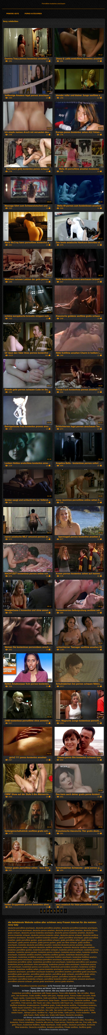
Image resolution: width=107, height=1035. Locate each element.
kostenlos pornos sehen (71, 952)
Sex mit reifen (83, 993)
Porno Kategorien (33, 14)
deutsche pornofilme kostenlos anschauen (79, 928)
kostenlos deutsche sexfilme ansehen (79, 947)
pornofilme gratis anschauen (84, 972)
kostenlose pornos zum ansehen (36, 967)
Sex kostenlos (22, 996)
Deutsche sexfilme (83, 1000)
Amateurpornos (33, 1005)
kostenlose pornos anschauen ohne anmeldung (28, 964)
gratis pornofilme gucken (26, 940)
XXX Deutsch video (76, 1020)
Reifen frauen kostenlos (22, 1008)
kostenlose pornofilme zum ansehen (81, 962)
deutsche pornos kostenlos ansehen (70, 933)
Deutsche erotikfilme (66, 998)
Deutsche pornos (87, 1008)
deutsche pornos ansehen (44, 930)
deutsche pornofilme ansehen (48, 928)
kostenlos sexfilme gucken (54, 955)
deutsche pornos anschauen (20, 930)
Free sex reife (39, 1008)
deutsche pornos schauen (71, 935)
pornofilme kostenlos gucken (46, 976)
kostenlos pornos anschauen (71, 950)
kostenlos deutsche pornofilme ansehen (35, 945)
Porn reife (87, 1022)
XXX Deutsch (18, 1020)
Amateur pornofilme (55, 1027)
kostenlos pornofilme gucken (20, 950)
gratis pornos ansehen (27, 942)
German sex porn (59, 1020)
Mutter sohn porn (49, 996)
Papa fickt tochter (56, 1013)
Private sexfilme (71, 1027)
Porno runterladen (71, 1008)
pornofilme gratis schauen (63, 974)
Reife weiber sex (42, 1015)
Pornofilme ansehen (36, 1010)
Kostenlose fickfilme (34, 998)
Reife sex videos (20, 1010)
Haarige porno (63, 996)
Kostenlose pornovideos (84, 1003)
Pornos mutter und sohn (80, 996)
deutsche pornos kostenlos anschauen (37, 933)
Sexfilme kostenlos (18, 1005)
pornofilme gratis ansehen (19, 974)
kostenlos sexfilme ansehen (30, 955)
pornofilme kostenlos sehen (55, 979)
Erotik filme (30, 1020)
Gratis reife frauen (57, 1015)
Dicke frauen (54, 1000)
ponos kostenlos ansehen (74, 969)
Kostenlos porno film (54, 1008)
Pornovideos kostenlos (86, 1005)
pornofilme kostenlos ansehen (20, 976)
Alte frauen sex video (42, 1003)
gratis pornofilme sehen (70, 940)
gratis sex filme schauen (67, 942)
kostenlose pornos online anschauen (64, 964)
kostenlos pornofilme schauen (45, 950)
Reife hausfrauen (48, 1025)
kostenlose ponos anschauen (20, 959)
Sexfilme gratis (85, 1027)
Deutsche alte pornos (44, 1022)
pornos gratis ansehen (64, 981)
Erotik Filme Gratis (28, 1000)
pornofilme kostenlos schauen (30, 979)
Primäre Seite (12, 14)
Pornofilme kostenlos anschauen (53, 4)
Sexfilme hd (42, 1013)
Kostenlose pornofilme (21, 993)
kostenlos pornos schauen (49, 952)
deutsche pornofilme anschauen (21, 928)
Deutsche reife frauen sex (62, 1003)
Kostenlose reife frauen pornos (45, 993)
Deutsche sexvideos (74, 1015)
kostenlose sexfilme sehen (27, 969)
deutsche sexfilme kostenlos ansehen (42, 938)
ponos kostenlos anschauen (51, 969)
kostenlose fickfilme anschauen (58, 957)
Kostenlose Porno (43, 1020)
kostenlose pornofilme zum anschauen (49, 962)
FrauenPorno (42, 1000)
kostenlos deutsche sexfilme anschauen (45, 947)
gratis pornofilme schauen (49, 940)
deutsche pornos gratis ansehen (69, 930)
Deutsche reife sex (74, 1022)
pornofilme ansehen (63, 972)
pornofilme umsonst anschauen (81, 979)
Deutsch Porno (67, 1000)
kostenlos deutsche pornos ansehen (68, 945)
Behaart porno (30, 1013)
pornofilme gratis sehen (85, 974)
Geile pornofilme (50, 998)
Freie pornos (26, 1003)
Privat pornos (59, 1022)
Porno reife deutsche (67, 993)
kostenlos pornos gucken (26, 952)
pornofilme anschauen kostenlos (40, 972)
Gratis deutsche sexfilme (66, 1005)
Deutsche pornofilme (77, 1025)
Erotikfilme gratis (48, 1005)
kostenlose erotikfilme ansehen (31, 957)
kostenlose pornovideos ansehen (64, 967)
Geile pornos (69, 1013)
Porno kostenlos (83, 1013)
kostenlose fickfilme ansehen (85, 957)
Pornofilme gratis (81, 1010)
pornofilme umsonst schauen (20, 981)
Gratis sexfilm (35, 996)
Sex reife (49, 1010)
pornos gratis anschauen (43, 981)
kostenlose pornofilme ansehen (76, 959)
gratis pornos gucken (47, 942)
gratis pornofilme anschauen (71, 938)
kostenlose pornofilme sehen (20, 962)
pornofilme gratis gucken (41, 974)
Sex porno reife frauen (63, 1010)
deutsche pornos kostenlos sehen (45, 935)
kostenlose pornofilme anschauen (48, 959)
